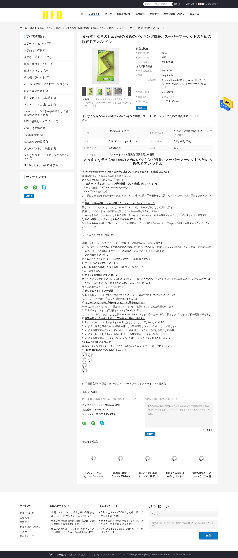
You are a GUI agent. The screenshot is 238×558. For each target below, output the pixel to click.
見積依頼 (189, 3)
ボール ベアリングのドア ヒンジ (43, 84)
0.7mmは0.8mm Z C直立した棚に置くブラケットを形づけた (123, 514)
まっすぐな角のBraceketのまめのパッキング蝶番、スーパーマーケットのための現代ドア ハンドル (106, 102)
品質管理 (154, 14)
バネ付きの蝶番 (33, 128)
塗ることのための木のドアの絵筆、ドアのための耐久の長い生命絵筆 (148, 475)
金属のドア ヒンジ (35, 43)
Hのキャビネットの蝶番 (38, 165)
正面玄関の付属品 (97, 383)
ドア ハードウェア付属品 (153, 383)
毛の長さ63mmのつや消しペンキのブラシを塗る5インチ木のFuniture (174, 475)
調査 (176, 4)
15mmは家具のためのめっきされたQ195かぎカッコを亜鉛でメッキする (122, 522)
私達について (124, 14)
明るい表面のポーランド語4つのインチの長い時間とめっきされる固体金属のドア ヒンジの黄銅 (73, 531)
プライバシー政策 (56, 554)
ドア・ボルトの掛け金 (37, 104)
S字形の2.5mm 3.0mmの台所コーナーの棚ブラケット (122, 531)
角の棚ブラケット (34, 77)
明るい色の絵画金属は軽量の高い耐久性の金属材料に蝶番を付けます (73, 522)
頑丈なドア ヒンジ (35, 57)
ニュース (194, 14)
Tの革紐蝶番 (31, 134)
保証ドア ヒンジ (33, 70)
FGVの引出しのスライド (38, 121)
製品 (32, 27)
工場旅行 (140, 14)
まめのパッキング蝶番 (48, 27)
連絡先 (141, 108)
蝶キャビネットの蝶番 (37, 97)
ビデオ (108, 14)
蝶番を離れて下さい (36, 63)
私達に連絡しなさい (174, 14)
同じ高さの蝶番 (33, 50)
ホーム (23, 27)
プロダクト (94, 14)
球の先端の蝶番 (33, 91)
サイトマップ (27, 536)
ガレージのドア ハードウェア (123, 383)
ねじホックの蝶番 (34, 141)
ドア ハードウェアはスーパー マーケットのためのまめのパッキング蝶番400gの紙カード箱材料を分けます (93, 475)
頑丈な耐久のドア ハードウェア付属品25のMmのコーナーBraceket (201, 475)
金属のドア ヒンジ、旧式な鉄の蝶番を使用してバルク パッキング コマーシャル (72, 514)
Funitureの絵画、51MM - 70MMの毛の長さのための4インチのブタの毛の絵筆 (121, 475)
